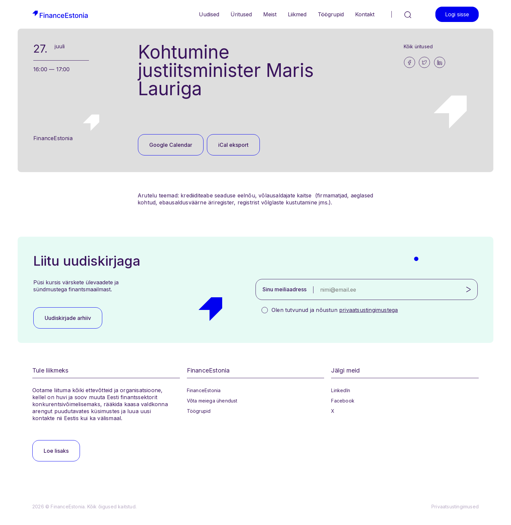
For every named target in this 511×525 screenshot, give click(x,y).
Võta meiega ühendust (212, 400)
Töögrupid (331, 14)
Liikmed (297, 14)
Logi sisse (457, 14)
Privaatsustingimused (455, 506)
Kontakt (364, 14)
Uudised (209, 14)
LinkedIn (340, 390)
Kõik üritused (418, 46)
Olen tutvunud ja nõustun (334, 310)
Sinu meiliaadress (284, 289)
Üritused (241, 14)
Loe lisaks (56, 450)
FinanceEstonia (204, 390)
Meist (269, 14)
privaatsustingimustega (368, 310)
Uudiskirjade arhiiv (68, 318)
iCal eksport (233, 144)
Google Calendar (170, 144)
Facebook (342, 400)
